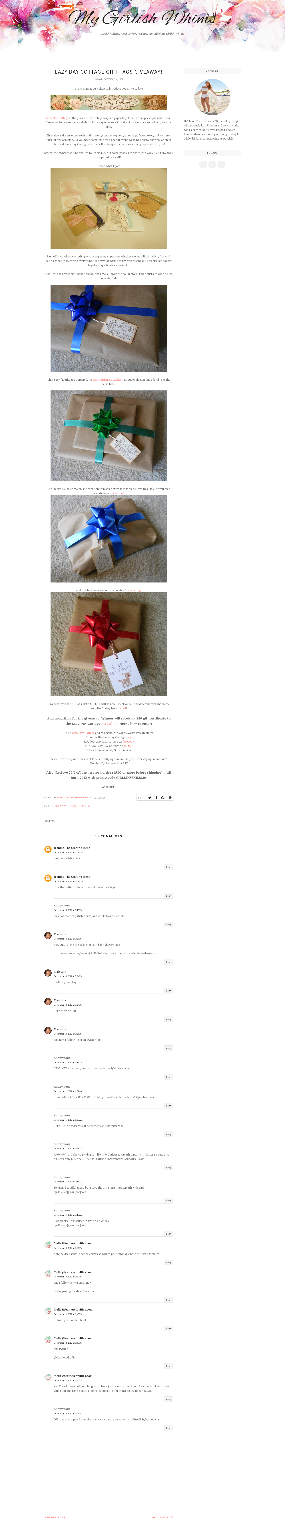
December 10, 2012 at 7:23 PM (68, 938)
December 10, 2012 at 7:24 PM (68, 976)
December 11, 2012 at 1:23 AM (68, 1119)
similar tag (116, 493)
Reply (168, 867)
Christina (60, 934)
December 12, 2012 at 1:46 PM (68, 1248)
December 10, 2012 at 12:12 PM (68, 881)
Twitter (128, 746)
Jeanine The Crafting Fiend (72, 848)
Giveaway (60, 806)
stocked (121, 708)
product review (79, 806)
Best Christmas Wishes (107, 379)
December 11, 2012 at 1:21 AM (68, 1091)
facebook (128, 741)
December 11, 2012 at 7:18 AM (68, 1181)
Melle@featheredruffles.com (73, 1243)
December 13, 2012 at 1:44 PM (68, 1413)
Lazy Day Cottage (57, 118)
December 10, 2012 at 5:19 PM (68, 910)
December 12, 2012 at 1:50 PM (68, 1380)
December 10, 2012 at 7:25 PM (68, 1033)
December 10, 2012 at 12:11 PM (68, 852)
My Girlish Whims (142, 19)
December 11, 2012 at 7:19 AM (68, 1214)
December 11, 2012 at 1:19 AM (68, 1062)
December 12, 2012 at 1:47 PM (68, 1276)
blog (128, 737)
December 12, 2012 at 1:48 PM (68, 1314)
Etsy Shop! (110, 723)
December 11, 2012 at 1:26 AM (68, 1148)
